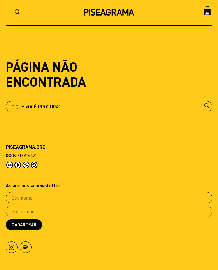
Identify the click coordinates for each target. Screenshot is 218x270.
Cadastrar (24, 225)
